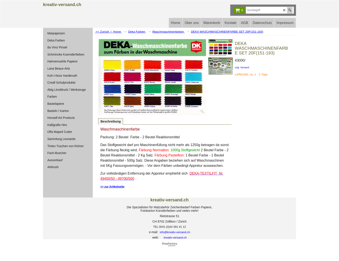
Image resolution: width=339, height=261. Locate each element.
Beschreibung (111, 121)
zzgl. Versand (242, 67)
